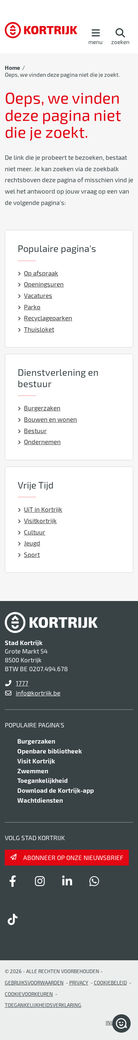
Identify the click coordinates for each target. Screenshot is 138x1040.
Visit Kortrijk (36, 760)
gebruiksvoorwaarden (34, 982)
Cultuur (32, 532)
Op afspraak (38, 273)
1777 (22, 683)
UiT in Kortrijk (40, 509)
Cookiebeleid (110, 982)
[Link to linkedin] (67, 881)
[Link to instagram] (40, 881)
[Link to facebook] (13, 881)
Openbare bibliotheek (49, 751)
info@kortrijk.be (38, 693)
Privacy (78, 982)
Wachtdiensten (40, 800)
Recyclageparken (45, 317)
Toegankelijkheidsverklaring (43, 1005)
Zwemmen (32, 770)
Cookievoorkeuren (29, 994)
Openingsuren (41, 284)
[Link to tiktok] (13, 919)
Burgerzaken (39, 407)
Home (12, 67)
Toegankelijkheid (42, 780)
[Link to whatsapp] (94, 881)
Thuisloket (36, 329)
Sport (29, 554)
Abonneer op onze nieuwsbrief (73, 857)
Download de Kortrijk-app (55, 790)
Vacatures (35, 295)
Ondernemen (39, 441)
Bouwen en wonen (47, 419)
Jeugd (29, 543)
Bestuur (32, 430)
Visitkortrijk (37, 520)
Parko (29, 306)
